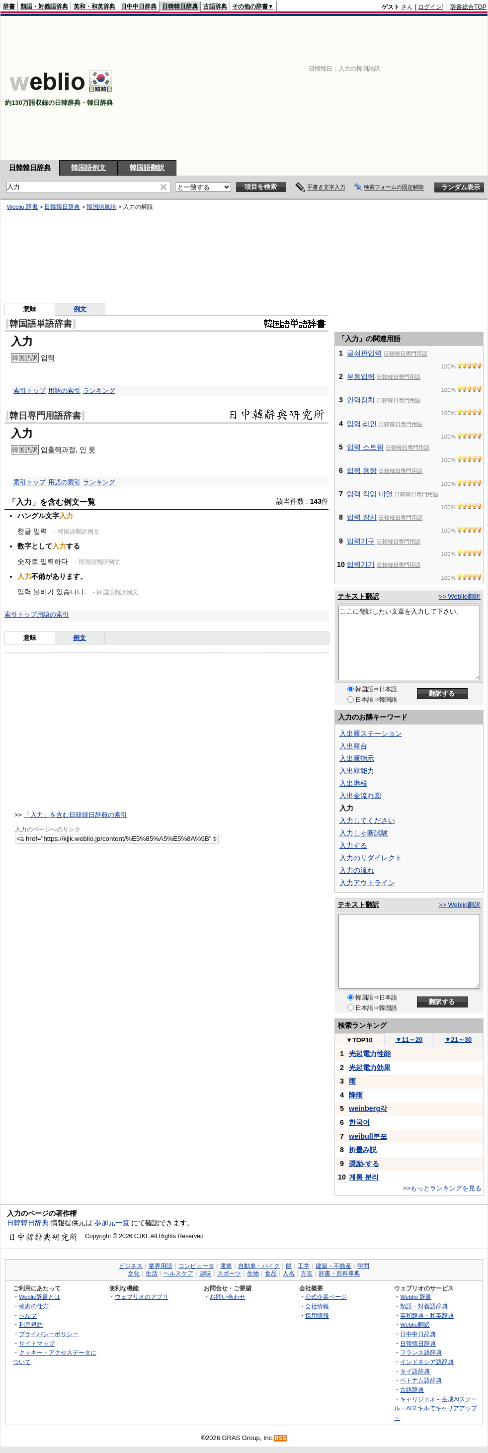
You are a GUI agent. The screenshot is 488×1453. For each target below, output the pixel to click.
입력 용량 (362, 470)
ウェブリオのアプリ (141, 1296)
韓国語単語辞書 (40, 324)
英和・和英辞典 (94, 6)
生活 (152, 1273)
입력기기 (361, 564)
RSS (281, 1438)
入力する (353, 845)
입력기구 (361, 541)
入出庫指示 (356, 758)
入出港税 (353, 783)
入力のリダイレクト (370, 858)
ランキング (99, 390)
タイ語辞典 (415, 1371)
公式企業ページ (326, 1296)
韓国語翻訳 (147, 168)
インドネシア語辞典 (427, 1362)
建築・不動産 (333, 1266)
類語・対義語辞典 (44, 6)
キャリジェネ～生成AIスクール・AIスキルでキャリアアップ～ (435, 1408)
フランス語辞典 (421, 1352)
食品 (271, 1273)
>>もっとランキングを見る (442, 1188)
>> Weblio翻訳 (460, 596)
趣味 (205, 1273)
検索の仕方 (34, 1306)
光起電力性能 (370, 1054)
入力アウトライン (367, 883)
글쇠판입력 (364, 353)
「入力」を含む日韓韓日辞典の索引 (75, 814)
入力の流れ (356, 870)
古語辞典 (215, 6)
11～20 (409, 1039)
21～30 (458, 1039)
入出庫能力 (356, 771)
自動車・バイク (259, 1266)
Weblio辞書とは (39, 1296)
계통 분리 (364, 1177)
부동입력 (361, 376)
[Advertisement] (375, 88)
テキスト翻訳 (358, 596)
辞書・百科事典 (339, 1273)
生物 (253, 1273)
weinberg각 (368, 1108)
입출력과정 (58, 450)
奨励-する (364, 1164)
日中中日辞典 (139, 6)
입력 (48, 358)
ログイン (430, 6)
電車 (226, 1266)
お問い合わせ (227, 1296)
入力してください (367, 820)
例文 (80, 309)
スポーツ (229, 1273)
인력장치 (361, 400)
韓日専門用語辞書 (45, 416)
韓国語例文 (88, 168)
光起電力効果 (370, 1068)
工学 (304, 1266)
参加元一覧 (111, 1223)
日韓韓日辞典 (180, 6)
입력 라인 (362, 424)
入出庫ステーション (370, 733)
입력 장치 (362, 517)
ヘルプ (28, 1315)
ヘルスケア (178, 1273)
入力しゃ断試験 (363, 833)
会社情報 (317, 1306)
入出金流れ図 (360, 796)
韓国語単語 (101, 207)
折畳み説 (363, 1150)
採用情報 (317, 1315)
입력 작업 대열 (370, 494)
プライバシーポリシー (49, 1334)
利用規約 (31, 1324)
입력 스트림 (365, 447)
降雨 (356, 1095)
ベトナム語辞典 (421, 1380)
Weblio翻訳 (414, 1324)
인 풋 (87, 450)
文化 (134, 1273)
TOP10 (359, 1040)
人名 (289, 1273)
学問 (363, 1266)
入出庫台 (353, 746)
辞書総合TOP (468, 6)
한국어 (359, 1122)
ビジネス (131, 1266)
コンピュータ (196, 1266)
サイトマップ (37, 1343)
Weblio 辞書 (22, 207)
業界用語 (160, 1266)
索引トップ (29, 390)
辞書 (9, 6)
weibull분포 (368, 1136)
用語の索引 (64, 390)
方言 (307, 1273)
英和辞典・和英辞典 (427, 1315)
